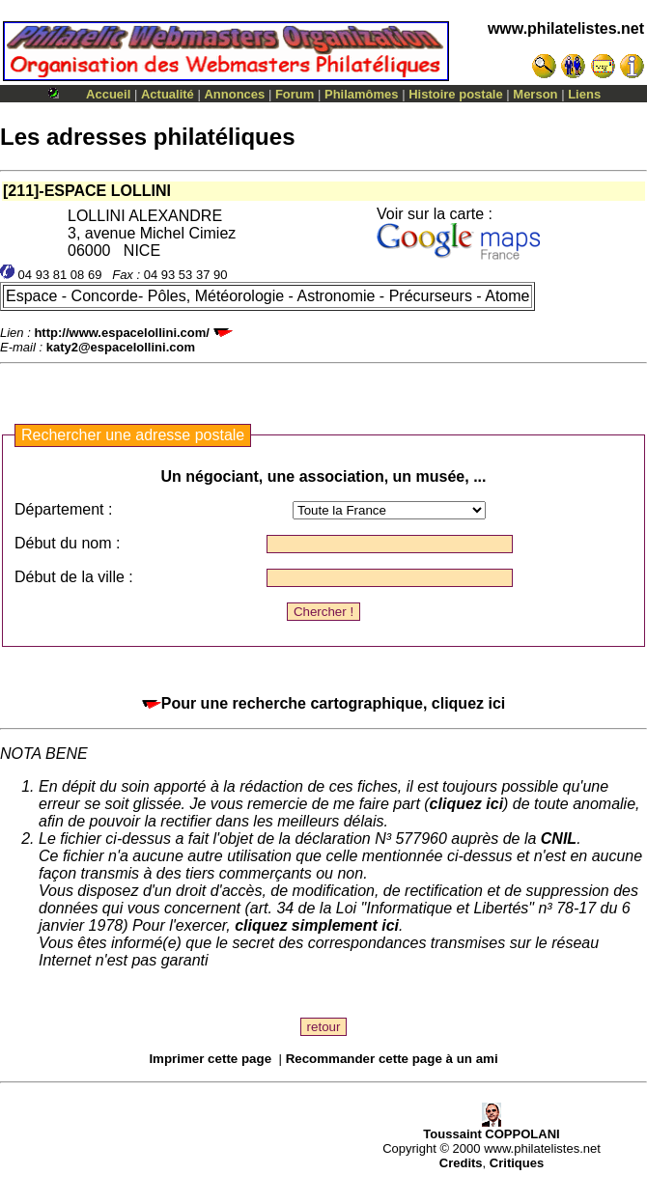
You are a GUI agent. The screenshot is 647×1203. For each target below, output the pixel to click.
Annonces (234, 94)
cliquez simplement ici (317, 925)
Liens (584, 94)
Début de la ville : (73, 577)
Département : (63, 509)
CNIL (559, 838)
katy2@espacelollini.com (120, 347)
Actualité (167, 94)
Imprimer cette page (210, 1058)
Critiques (517, 1163)
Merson (535, 94)
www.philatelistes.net (566, 28)
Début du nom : (67, 543)
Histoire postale (455, 94)
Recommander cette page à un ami (392, 1058)
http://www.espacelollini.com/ (122, 332)
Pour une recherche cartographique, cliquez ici (324, 703)
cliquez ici (466, 804)
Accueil (108, 94)
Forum (294, 94)
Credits (461, 1163)
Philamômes (361, 94)
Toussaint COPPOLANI (491, 1128)
